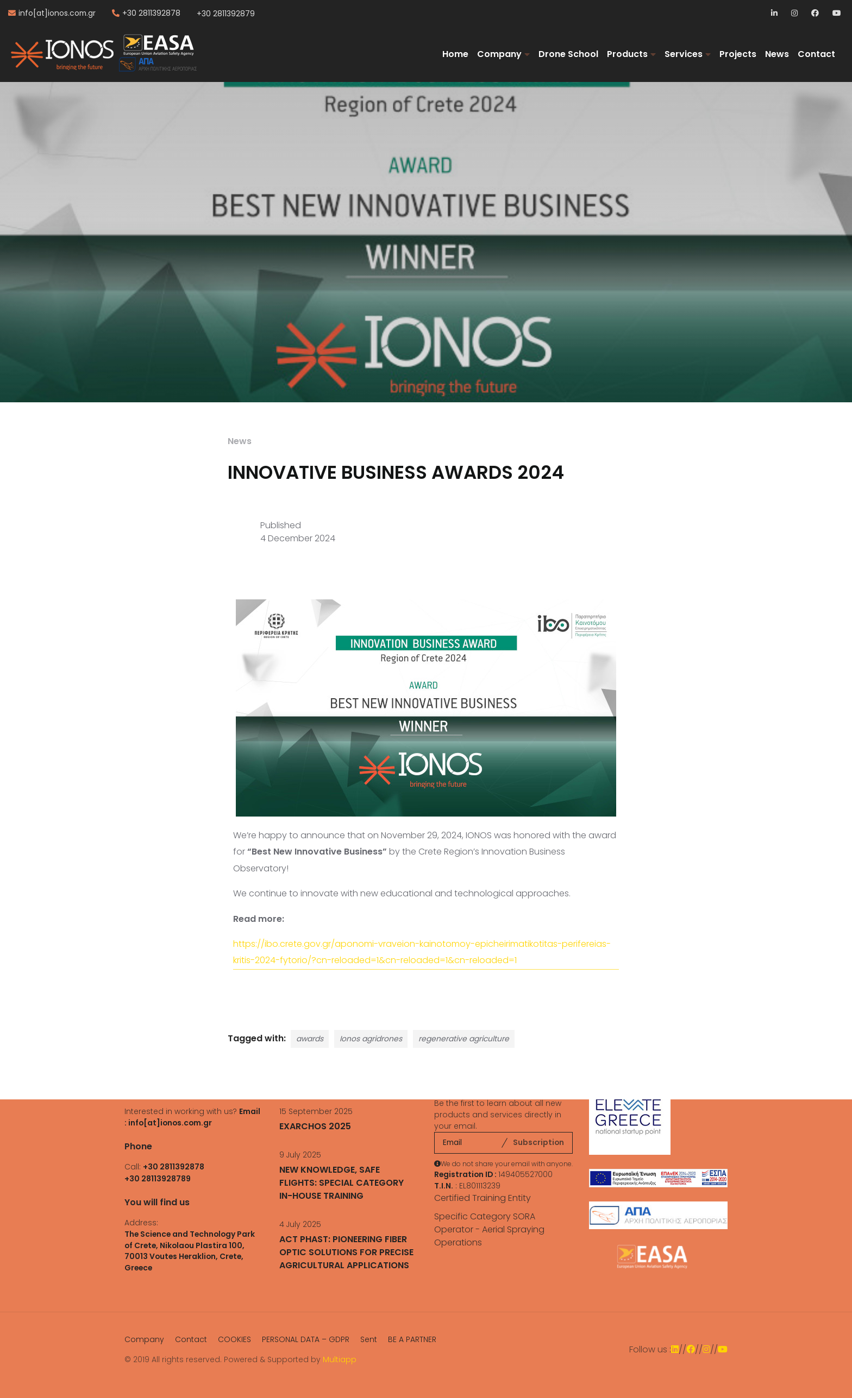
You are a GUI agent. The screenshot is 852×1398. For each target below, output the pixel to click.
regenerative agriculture (463, 1038)
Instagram (795, 14)
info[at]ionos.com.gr (57, 13)
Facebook (815, 14)
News (777, 54)
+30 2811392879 (226, 13)
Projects (737, 54)
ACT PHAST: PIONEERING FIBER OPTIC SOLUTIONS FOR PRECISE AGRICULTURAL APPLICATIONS (346, 1252)
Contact (816, 54)
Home (455, 54)
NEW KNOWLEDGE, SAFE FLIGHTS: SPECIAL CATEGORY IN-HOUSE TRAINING (341, 1182)
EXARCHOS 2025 (315, 1126)
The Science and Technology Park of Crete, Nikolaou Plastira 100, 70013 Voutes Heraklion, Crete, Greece (189, 1251)
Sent (368, 1339)
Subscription (538, 1142)
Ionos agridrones (371, 1038)
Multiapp (339, 1359)
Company (499, 54)
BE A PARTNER (412, 1339)
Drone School (568, 54)
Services (684, 54)
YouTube (836, 14)
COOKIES (234, 1339)
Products (627, 54)
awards (309, 1038)
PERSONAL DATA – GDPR (305, 1339)
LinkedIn (775, 14)
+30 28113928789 (157, 1178)
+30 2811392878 (151, 13)
